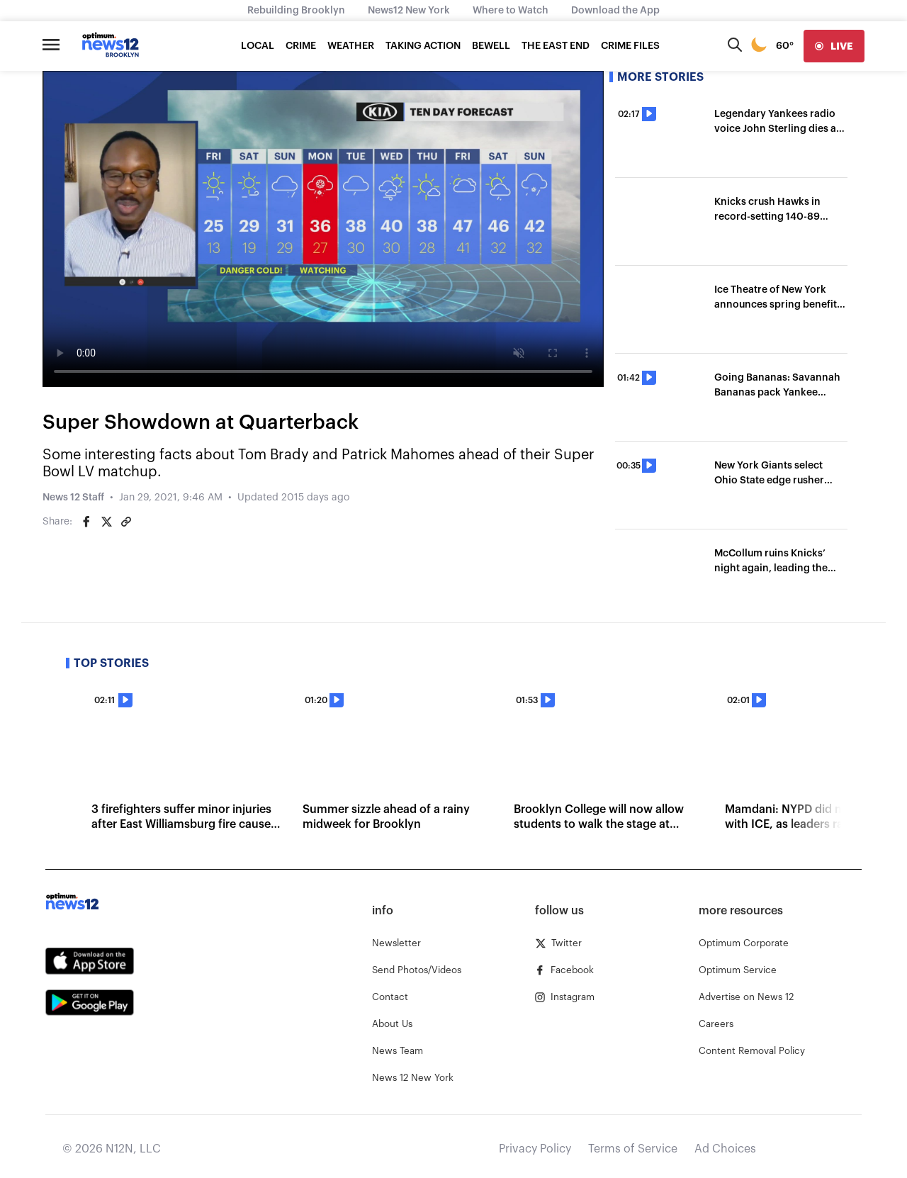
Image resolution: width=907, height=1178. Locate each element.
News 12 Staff (73, 498)
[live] (834, 46)
